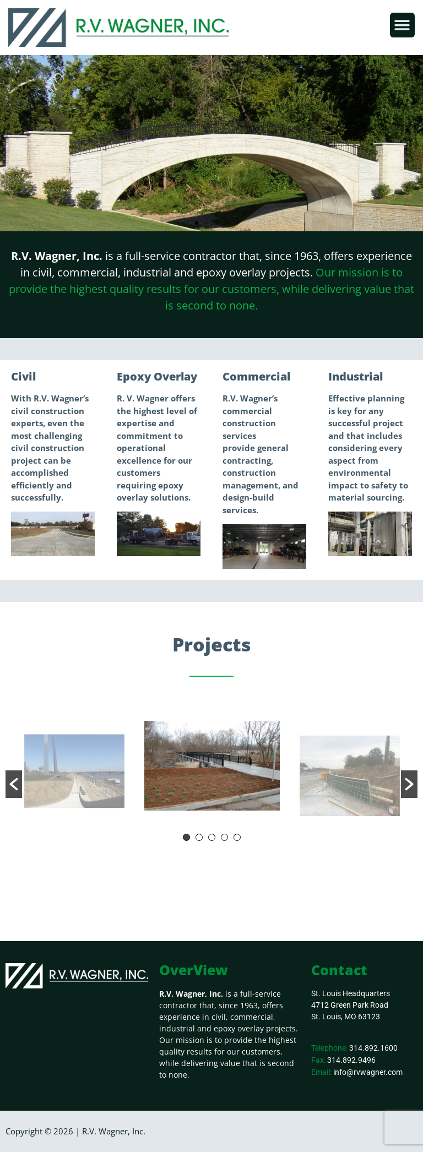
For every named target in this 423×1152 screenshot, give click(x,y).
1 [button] (186, 837)
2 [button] (199, 837)
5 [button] (237, 837)
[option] (212, 768)
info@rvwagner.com (368, 1072)
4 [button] (224, 837)
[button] (402, 25)
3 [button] (211, 837)
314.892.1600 (373, 1048)
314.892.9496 (351, 1060)
